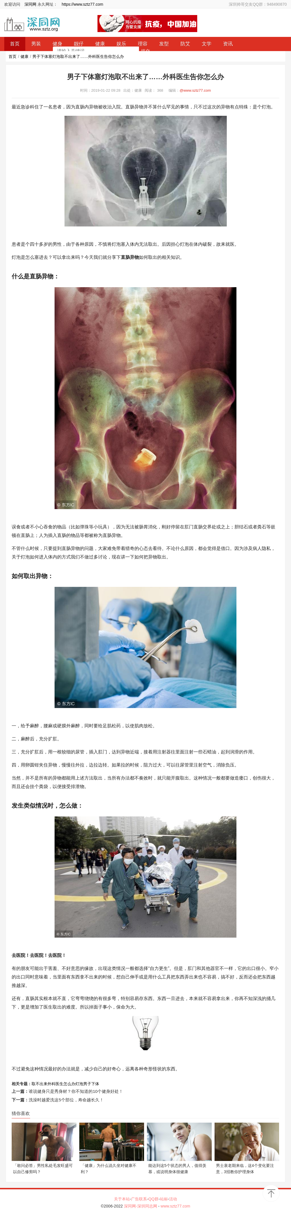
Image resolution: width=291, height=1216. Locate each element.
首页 (12, 56)
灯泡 (79, 1083)
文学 (206, 44)
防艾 (185, 44)
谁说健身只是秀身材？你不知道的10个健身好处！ (76, 1091)
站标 (164, 1199)
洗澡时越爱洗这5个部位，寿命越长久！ (66, 1099)
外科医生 (55, 1083)
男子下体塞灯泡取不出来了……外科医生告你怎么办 (78, 56)
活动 (173, 1199)
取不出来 (39, 1083)
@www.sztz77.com (195, 90)
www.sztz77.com (175, 1206)
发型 (164, 44)
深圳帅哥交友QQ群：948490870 (258, 4)
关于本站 (122, 1199)
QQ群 (153, 1199)
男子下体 (91, 1083)
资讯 (228, 44)
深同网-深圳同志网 (141, 1206)
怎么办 (69, 1083)
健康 (24, 56)
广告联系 (139, 1199)
